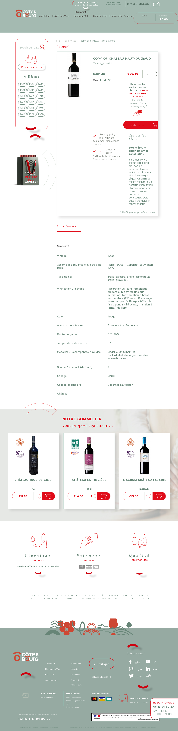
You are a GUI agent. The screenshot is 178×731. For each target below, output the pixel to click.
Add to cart (139, 125)
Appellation (44, 16)
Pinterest (109, 79)
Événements (115, 16)
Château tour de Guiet (33, 479)
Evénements (76, 663)
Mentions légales (72, 707)
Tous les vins (32, 67)
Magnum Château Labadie (144, 479)
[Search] (31, 47)
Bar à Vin (49, 674)
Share (100, 79)
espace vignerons (138, 4)
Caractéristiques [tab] (67, 226)
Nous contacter (47, 697)
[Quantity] (147, 74)
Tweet (104, 79)
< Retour (63, 47)
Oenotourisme (100, 16)
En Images (75, 674)
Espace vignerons (101, 677)
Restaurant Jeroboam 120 (80, 14)
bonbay (56, 727)
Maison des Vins (60, 16)
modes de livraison (73, 697)
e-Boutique (101, 664)
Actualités (128, 16)
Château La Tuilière (89, 479)
